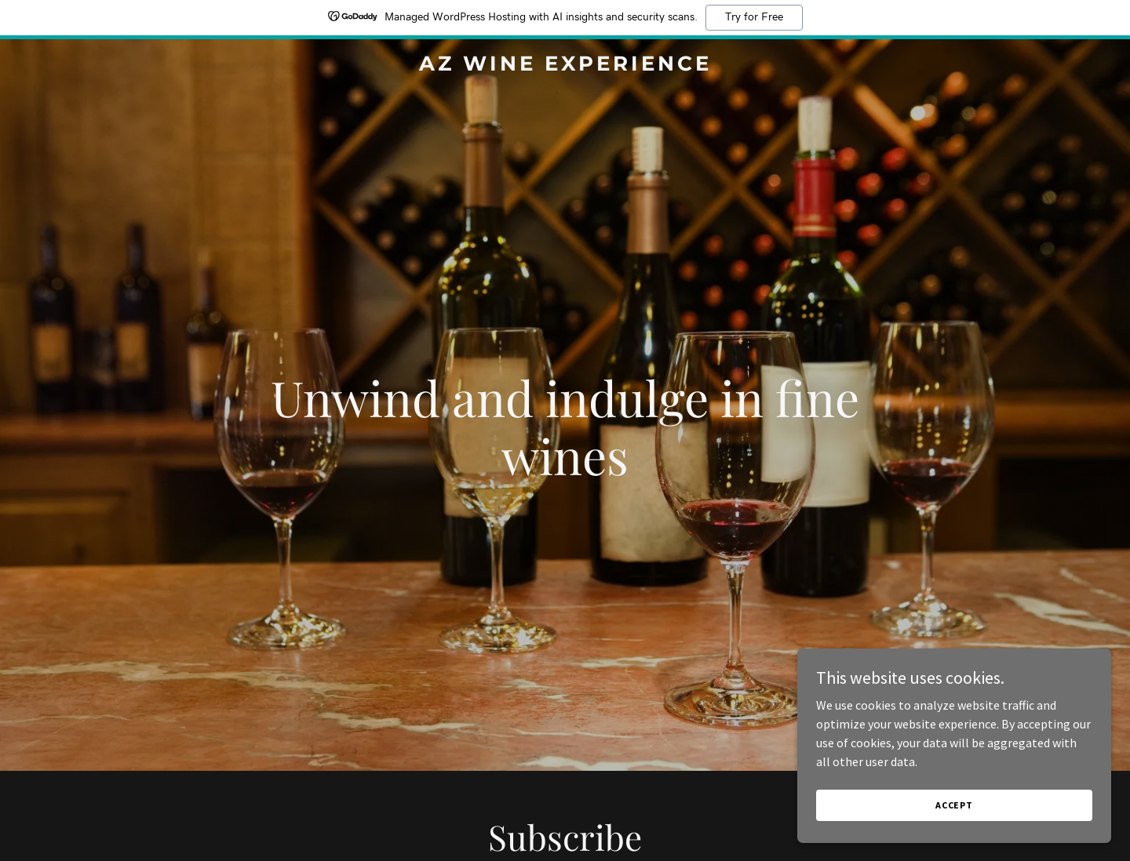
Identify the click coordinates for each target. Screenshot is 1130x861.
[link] (565, 66)
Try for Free (754, 17)
